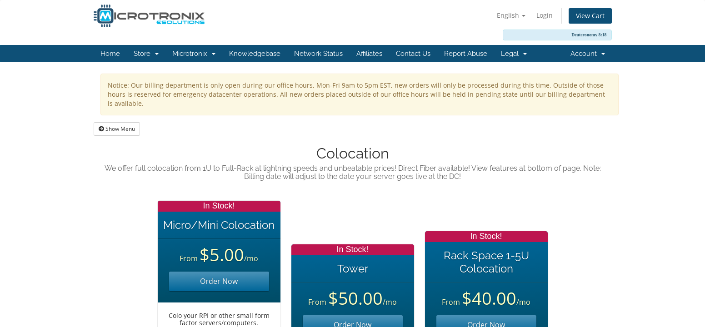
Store (146, 54)
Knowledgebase (254, 54)
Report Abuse (465, 54)
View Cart (590, 15)
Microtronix (193, 54)
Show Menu (117, 129)
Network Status (318, 54)
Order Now (219, 281)
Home (110, 54)
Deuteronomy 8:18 (588, 34)
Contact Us (413, 54)
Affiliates (369, 54)
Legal (514, 54)
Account (587, 54)
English (511, 15)
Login (544, 15)
